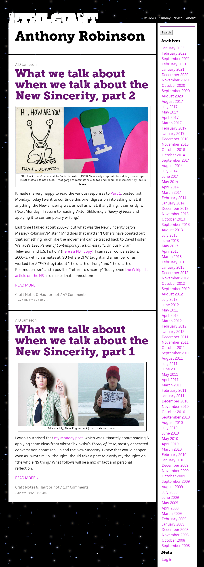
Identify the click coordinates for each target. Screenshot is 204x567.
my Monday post (68, 437)
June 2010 (170, 433)
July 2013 (169, 235)
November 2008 (175, 534)
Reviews (150, 18)
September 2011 (176, 353)
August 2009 (172, 486)
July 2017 (169, 106)
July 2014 (169, 171)
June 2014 (170, 176)
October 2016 (173, 149)
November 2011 (175, 342)
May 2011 (170, 374)
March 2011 (172, 385)
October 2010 (173, 411)
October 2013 (173, 219)
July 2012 (169, 299)
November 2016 (175, 144)
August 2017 (172, 101)
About (191, 18)
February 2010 (174, 454)
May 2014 (170, 181)
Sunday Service (171, 18)
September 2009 (176, 481)
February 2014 (174, 197)
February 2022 (174, 53)
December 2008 (175, 529)
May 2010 (170, 438)
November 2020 (175, 80)
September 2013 (176, 224)
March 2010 (172, 449)
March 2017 (172, 122)
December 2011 (175, 336)
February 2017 (174, 128)
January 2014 (173, 203)
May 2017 (170, 112)
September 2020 (176, 90)
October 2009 (173, 476)
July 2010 (169, 427)
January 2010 (173, 460)
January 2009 (173, 524)
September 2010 (176, 417)
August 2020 (172, 96)
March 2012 (172, 320)
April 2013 (170, 251)
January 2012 (173, 331)
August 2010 (172, 422)
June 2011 (170, 369)
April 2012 (170, 315)
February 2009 (174, 518)
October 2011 (173, 347)
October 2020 (173, 85)
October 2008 (173, 540)
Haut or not (49, 294)
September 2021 (176, 58)
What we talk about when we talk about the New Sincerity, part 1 (81, 340)
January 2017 (173, 133)
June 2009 (170, 497)
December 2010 (175, 401)
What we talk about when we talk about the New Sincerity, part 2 (81, 84)
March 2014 (172, 192)
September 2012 (176, 288)
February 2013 (174, 262)
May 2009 (170, 502)
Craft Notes (25, 294)
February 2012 (174, 326)
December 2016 (175, 138)
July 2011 (169, 363)
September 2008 (176, 545)
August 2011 (172, 358)
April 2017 (170, 117)
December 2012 (175, 272)
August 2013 (172, 229)
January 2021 (173, 69)
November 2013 (175, 213)
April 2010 (170, 443)
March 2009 (172, 513)
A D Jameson (26, 64)
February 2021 (174, 64)
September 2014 (176, 160)
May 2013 (170, 245)
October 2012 (173, 283)
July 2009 (169, 492)
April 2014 (170, 187)
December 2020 (175, 74)
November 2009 (175, 470)
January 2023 (173, 47)
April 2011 (170, 379)
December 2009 (175, 465)
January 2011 (173, 395)
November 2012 (175, 278)
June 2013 (170, 240)
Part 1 (116, 193)
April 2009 (170, 508)
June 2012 (170, 304)
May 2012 (170, 310)
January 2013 (173, 267)
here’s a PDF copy (77, 251)
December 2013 (175, 208)
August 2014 (172, 165)
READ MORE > (27, 285)
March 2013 (172, 256)
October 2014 (173, 155)
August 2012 (172, 294)
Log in (167, 559)
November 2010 (175, 406)
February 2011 (174, 390)
